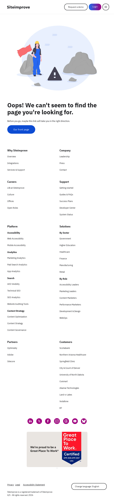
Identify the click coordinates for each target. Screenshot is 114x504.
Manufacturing (66, 265)
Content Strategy (15, 323)
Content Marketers (68, 297)
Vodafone (64, 401)
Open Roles (12, 207)
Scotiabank (65, 348)
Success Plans (66, 201)
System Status (66, 214)
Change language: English (87, 486)
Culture (10, 194)
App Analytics (13, 271)
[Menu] (105, 7)
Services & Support (16, 169)
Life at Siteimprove (15, 187)
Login (95, 6)
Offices (10, 201)
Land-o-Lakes (66, 394)
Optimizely (12, 348)
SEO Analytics (13, 297)
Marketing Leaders (68, 291)
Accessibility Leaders (69, 284)
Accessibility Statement (34, 484)
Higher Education (67, 245)
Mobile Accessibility (16, 245)
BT (61, 408)
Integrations (13, 163)
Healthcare (65, 251)
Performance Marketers (70, 304)
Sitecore (11, 361)
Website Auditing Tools (18, 303)
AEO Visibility (13, 284)
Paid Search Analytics (17, 264)
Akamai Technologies (69, 388)
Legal (17, 484)
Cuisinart (64, 381)
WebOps (63, 317)
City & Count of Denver (70, 368)
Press (62, 163)
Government (65, 238)
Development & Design (70, 311)
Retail (62, 271)
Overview (11, 156)
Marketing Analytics (16, 257)
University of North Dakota (72, 374)
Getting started (66, 187)
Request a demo (76, 7)
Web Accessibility (15, 238)
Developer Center (67, 207)
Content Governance (16, 330)
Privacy (10, 484)
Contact (63, 169)
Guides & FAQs (66, 194)
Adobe (10, 354)
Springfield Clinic (67, 361)
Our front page (21, 129)
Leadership (65, 156)
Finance (63, 258)
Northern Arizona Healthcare (73, 354)
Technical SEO (13, 290)
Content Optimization (17, 316)
